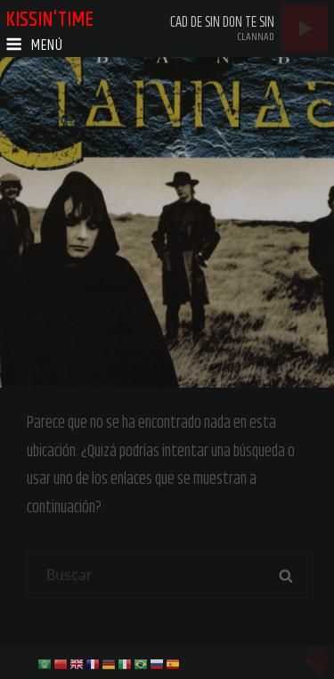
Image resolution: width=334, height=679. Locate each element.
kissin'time (49, 20)
